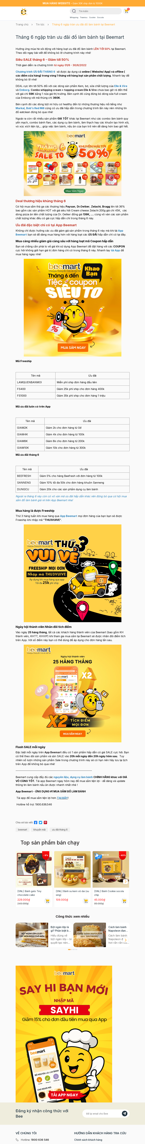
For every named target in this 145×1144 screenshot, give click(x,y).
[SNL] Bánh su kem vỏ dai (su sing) (72, 893)
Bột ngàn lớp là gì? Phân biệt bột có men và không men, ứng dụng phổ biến (61, 928)
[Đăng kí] (124, 1113)
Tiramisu (83, 17)
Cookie (92, 17)
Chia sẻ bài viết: (24, 822)
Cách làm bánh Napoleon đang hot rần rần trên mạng (117, 928)
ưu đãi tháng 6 (60, 829)
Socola (100, 17)
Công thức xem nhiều (72, 916)
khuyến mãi (40, 829)
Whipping (74, 17)
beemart (22, 829)
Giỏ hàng (127, 10)
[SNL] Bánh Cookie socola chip (109, 893)
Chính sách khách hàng (88, 1139)
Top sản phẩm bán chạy (50, 842)
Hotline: (35, 1139)
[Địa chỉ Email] (106, 1113)
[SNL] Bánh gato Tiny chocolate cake (29, 893)
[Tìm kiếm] (74, 11)
